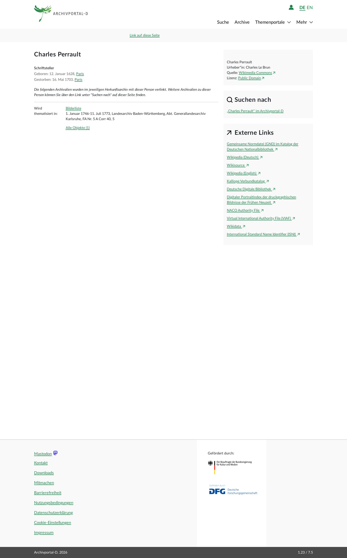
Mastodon (43, 454)
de (302, 8)
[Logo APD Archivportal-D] (61, 14)
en (310, 8)
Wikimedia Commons (255, 73)
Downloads (44, 473)
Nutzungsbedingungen (53, 503)
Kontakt (41, 463)
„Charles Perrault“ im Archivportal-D (255, 111)
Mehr (302, 22)
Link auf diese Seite (145, 35)
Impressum (44, 533)
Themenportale (270, 22)
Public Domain (249, 78)
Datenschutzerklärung (53, 513)
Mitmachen (44, 483)
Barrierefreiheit (47, 493)
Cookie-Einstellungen (52, 523)
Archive (242, 22)
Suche (223, 22)
